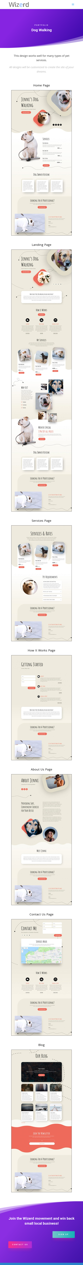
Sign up (63, 1234)
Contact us (20, 1244)
